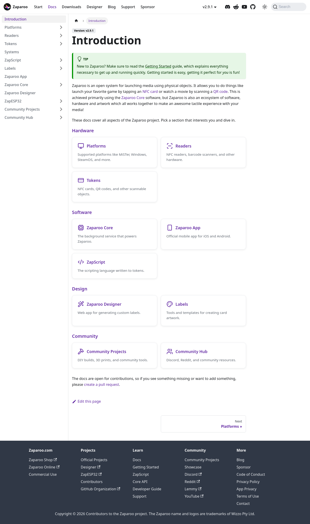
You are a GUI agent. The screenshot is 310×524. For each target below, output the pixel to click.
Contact (243, 503)
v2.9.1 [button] (208, 6)
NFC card (150, 91)
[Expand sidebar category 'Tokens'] (61, 43)
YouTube (194, 496)
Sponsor (148, 6)
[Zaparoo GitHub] (253, 7)
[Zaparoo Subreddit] (236, 7)
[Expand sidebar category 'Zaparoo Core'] (61, 84)
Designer (94, 6)
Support (128, 6)
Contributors (92, 481)
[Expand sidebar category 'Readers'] (61, 35)
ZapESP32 (91, 474)
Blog (111, 6)
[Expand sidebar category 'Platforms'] (61, 27)
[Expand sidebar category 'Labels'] (61, 68)
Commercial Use (43, 474)
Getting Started (158, 66)
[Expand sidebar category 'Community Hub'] (61, 117)
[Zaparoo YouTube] (244, 7)
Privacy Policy (248, 481)
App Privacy (246, 488)
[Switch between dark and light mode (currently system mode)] (264, 6)
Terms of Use (248, 496)
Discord (193, 474)
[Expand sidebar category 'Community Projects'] (61, 109)
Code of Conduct (251, 474)
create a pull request (101, 385)
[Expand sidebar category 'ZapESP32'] (61, 101)
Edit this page (86, 402)
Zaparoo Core (133, 97)
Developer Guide (147, 488)
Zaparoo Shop (43, 459)
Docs (52, 6)
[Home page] (76, 20)
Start (38, 6)
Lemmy (193, 488)
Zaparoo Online (44, 467)
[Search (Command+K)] (288, 7)
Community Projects (202, 459)
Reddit (192, 481)
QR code (220, 91)
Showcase (193, 467)
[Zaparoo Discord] (227, 7)
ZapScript (141, 474)
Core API (140, 481)
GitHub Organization (100, 488)
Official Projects (94, 459)
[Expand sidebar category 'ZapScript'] (61, 60)
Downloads (71, 6)
